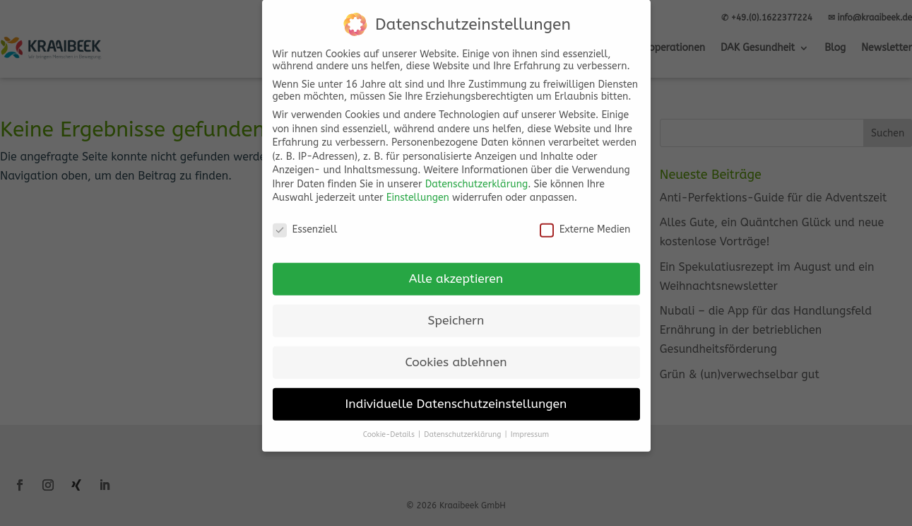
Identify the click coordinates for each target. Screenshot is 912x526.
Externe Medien (585, 219)
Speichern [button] (456, 309)
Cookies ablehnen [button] (456, 351)
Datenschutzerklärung (476, 173)
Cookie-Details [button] (390, 423)
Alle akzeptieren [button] (456, 267)
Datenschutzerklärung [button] (463, 423)
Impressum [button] (530, 423)
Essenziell (305, 219)
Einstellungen (417, 187)
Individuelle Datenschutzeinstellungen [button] (456, 392)
